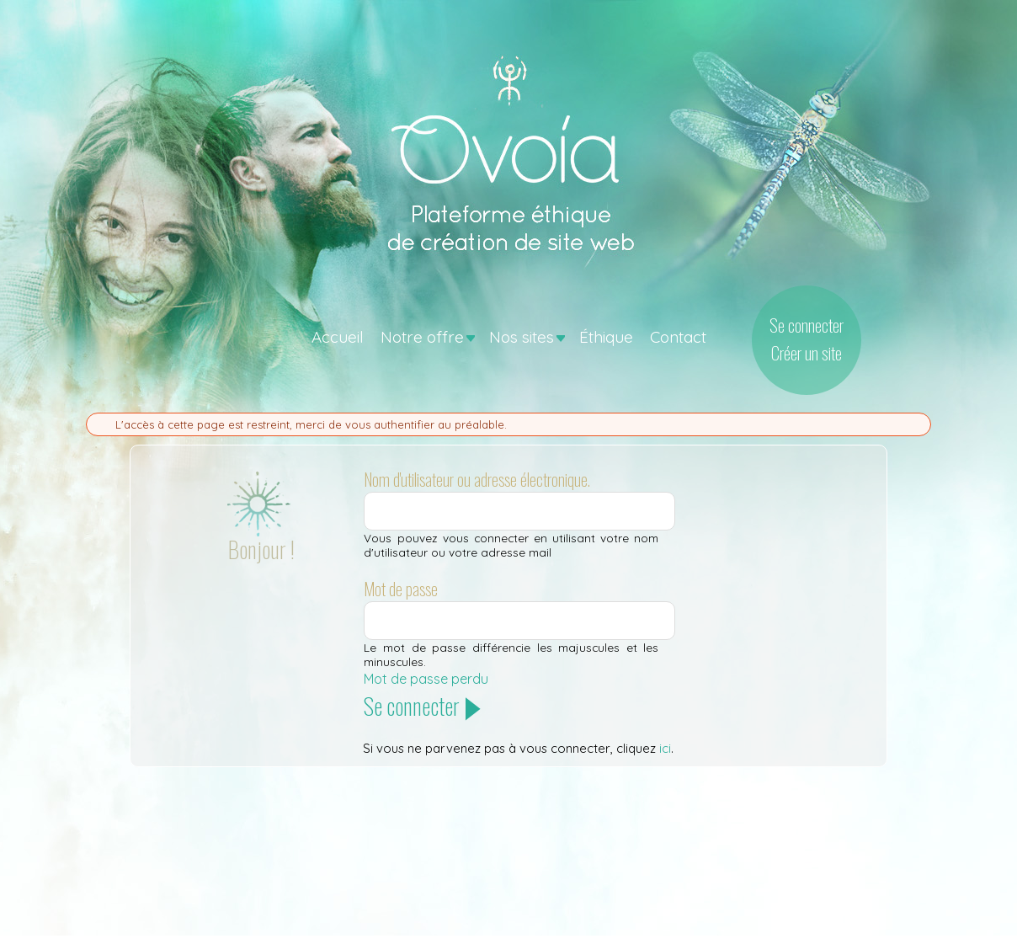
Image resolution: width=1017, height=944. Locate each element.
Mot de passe (401, 588)
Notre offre (422, 337)
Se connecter (806, 325)
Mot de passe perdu (426, 678)
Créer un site (806, 352)
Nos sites (521, 337)
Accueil (337, 337)
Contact (678, 337)
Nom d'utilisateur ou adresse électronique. (477, 479)
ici (665, 748)
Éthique (606, 337)
